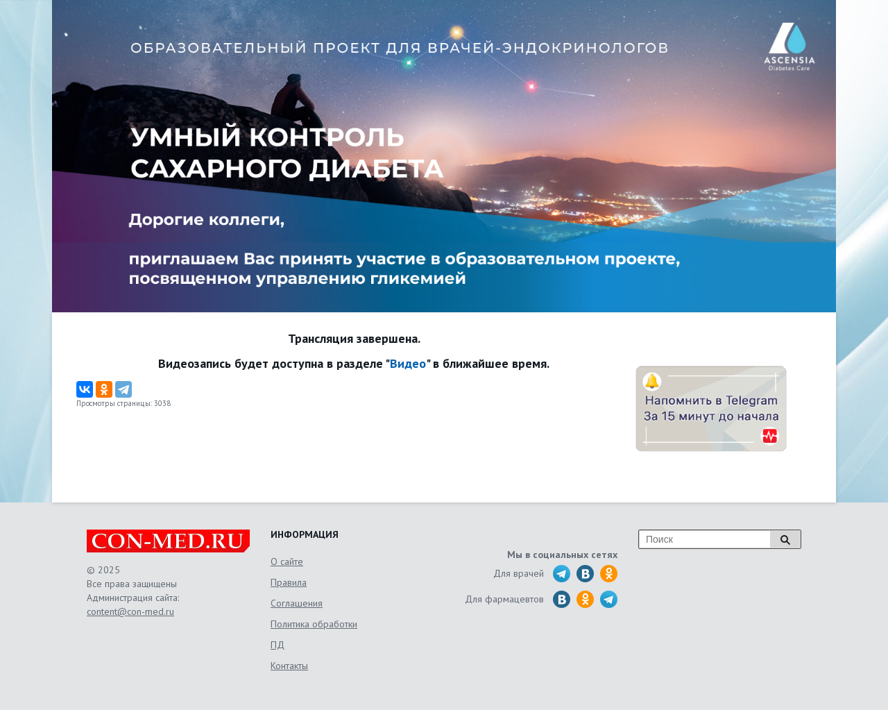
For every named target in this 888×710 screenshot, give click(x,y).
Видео (408, 363)
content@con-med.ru (130, 611)
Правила (289, 582)
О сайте (287, 561)
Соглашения (297, 603)
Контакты (289, 665)
